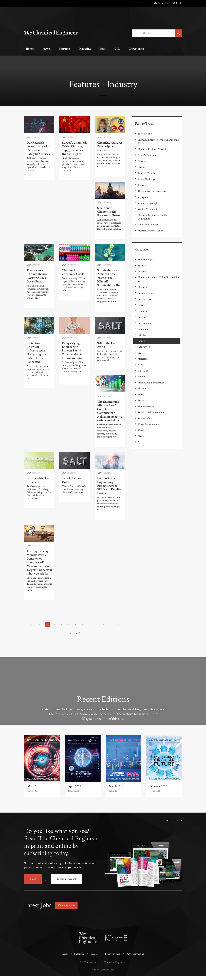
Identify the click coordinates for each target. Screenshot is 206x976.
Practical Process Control (151, 220)
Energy (141, 301)
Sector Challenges (147, 173)
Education (143, 295)
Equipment (143, 312)
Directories (115, 49)
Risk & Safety (145, 392)
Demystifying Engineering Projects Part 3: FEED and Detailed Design (108, 473)
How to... (142, 163)
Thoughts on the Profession (152, 184)
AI (139, 414)
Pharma (142, 365)
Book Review (145, 132)
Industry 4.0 (144, 328)
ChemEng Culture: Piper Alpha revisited (108, 144)
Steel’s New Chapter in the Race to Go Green (109, 209)
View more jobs (67, 894)
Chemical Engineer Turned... (153, 146)
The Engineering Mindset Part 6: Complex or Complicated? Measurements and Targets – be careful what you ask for (39, 547)
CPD (99, 49)
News (41, 49)
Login (177, 3)
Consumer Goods (147, 279)
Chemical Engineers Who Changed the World (158, 139)
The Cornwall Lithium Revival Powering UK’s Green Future (37, 272)
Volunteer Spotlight (148, 195)
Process (142, 376)
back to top (171, 812)
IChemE (142, 317)
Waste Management (148, 398)
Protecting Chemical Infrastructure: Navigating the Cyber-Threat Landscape (36, 342)
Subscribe (161, 3)
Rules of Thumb (146, 168)
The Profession (146, 382)
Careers (142, 259)
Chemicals (143, 274)
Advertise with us (137, 943)
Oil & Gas (143, 349)
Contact (93, 943)
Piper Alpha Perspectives (151, 360)
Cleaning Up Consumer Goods (72, 268)
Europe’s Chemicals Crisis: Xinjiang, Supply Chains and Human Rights (74, 146)
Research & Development (151, 387)
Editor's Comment (147, 152)
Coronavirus (144, 285)
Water (141, 403)
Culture (142, 290)
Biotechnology (145, 249)
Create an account (66, 870)
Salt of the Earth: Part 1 (72, 468)
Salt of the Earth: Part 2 (107, 335)
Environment (145, 306)
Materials (143, 339)
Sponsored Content (148, 215)
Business (142, 254)
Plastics (141, 409)
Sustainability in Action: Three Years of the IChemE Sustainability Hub (109, 272)
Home (28, 49)
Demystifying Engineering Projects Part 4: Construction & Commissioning (71, 340)
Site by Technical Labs (103, 958)
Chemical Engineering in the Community (152, 207)
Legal (140, 333)
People (141, 355)
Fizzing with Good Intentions (38, 468)
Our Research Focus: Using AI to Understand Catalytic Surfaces (38, 146)
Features (56, 49)
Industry (36, 135)
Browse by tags (112, 943)
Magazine (73, 49)
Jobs (88, 49)
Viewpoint (143, 190)
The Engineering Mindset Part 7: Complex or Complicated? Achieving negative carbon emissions (109, 400)
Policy (141, 371)
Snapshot (142, 179)
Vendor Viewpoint (147, 200)
